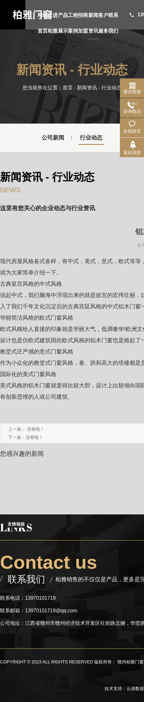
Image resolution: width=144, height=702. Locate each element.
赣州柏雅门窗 (130, 661)
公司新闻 (53, 138)
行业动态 (91, 138)
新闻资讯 (87, 87)
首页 (68, 87)
